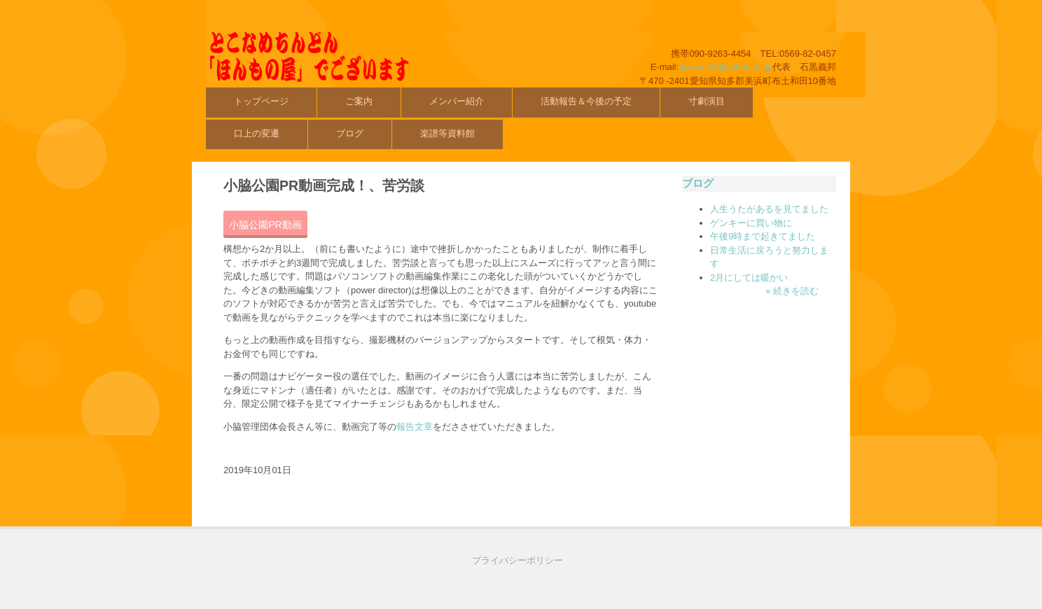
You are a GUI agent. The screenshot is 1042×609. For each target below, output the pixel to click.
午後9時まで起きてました (762, 236)
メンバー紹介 (456, 101)
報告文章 (414, 426)
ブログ (349, 133)
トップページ (261, 101)
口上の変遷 (256, 133)
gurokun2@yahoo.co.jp (725, 67)
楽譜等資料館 (447, 133)
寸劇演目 (706, 101)
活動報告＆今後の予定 (586, 101)
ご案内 (359, 101)
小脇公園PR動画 (265, 224)
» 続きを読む (792, 291)
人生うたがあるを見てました (769, 209)
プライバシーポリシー (517, 560)
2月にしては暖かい (749, 277)
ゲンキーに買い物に (751, 223)
